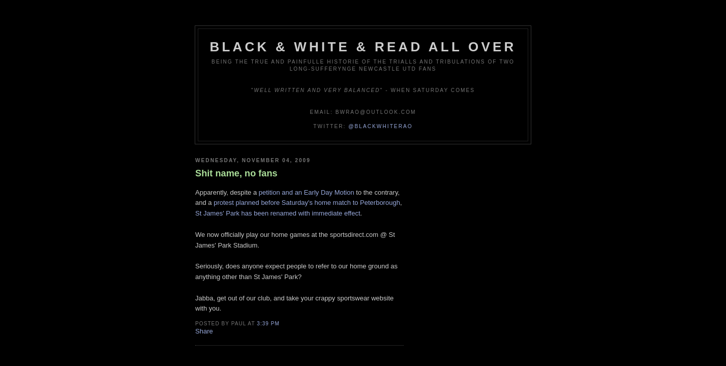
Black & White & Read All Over (363, 46)
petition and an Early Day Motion (306, 192)
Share (204, 331)
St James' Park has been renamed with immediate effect (277, 213)
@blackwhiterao (380, 126)
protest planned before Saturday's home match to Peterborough (307, 202)
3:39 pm (268, 323)
